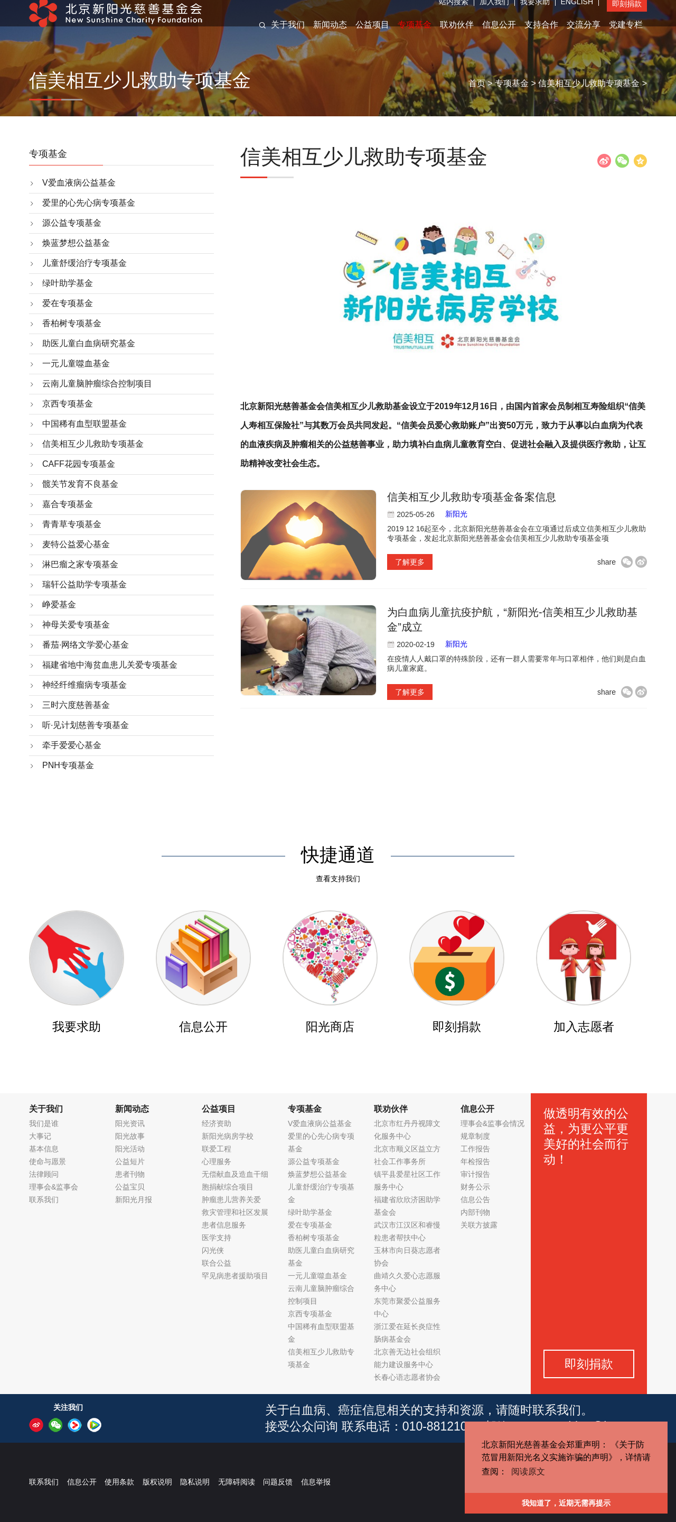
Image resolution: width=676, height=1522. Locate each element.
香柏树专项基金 (71, 323)
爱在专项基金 (67, 303)
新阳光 (456, 514)
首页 (476, 83)
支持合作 (541, 36)
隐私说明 (195, 1482)
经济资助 (216, 1123)
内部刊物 (475, 1212)
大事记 (40, 1136)
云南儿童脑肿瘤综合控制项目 (97, 383)
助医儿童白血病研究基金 (88, 343)
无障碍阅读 (236, 1482)
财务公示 (475, 1187)
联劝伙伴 (457, 36)
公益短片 (130, 1161)
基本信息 (44, 1149)
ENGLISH (577, 13)
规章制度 (475, 1136)
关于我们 (288, 36)
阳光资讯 (130, 1123)
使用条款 (119, 1482)
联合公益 (216, 1263)
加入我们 (494, 13)
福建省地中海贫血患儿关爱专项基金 (109, 664)
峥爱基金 (59, 604)
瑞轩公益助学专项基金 (84, 584)
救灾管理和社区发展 (235, 1212)
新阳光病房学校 (227, 1136)
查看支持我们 (338, 878)
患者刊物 (130, 1174)
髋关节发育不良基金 (80, 483)
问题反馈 (278, 1482)
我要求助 (535, 13)
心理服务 (216, 1161)
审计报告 (475, 1174)
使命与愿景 (47, 1161)
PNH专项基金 (68, 765)
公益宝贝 (130, 1187)
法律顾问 (44, 1174)
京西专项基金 (67, 403)
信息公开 (499, 36)
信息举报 (316, 1482)
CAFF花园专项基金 (78, 463)
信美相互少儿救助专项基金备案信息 (471, 497)
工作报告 (475, 1149)
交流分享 (583, 36)
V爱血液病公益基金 (79, 182)
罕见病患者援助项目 (235, 1275)
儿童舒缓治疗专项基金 (84, 263)
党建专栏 (626, 36)
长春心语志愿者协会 (407, 1377)
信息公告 (475, 1199)
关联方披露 (479, 1225)
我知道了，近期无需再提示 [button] (566, 1503)
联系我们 (44, 1199)
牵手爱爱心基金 (71, 745)
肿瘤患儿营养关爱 (231, 1199)
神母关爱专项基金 (76, 624)
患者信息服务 (224, 1225)
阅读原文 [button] (528, 1471)
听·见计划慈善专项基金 (85, 725)
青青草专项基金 (71, 524)
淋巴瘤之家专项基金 (80, 564)
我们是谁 (44, 1123)
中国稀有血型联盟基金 (84, 423)
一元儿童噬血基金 (76, 363)
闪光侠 (213, 1250)
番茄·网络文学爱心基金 (85, 644)
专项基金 (414, 36)
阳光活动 (130, 1149)
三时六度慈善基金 (76, 704)
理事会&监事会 (53, 1187)
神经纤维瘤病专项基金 (84, 684)
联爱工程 (216, 1149)
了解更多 (410, 562)
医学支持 (216, 1237)
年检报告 (475, 1161)
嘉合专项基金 (67, 504)
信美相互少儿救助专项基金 (589, 83)
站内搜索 (453, 13)
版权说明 (157, 1482)
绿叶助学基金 (67, 283)
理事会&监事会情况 (492, 1123)
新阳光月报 (133, 1199)
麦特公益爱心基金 (76, 544)
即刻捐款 (627, 15)
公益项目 (372, 36)
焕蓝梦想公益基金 (76, 242)
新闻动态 (330, 36)
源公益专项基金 (71, 222)
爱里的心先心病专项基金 (88, 202)
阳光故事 (130, 1136)
